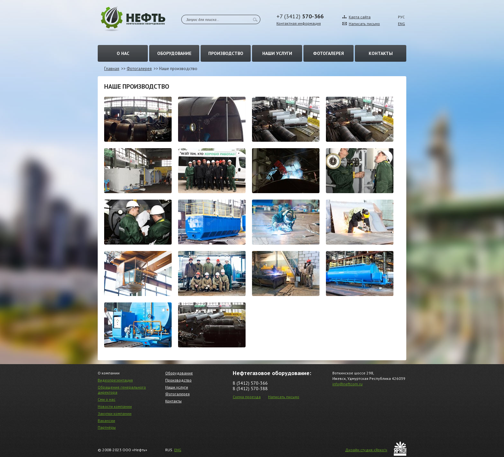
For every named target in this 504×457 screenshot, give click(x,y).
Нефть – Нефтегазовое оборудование (133, 18)
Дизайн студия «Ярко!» (366, 449)
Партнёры (107, 427)
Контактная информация (298, 23)
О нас (123, 53)
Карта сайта (360, 16)
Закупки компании (114, 413)
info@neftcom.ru (347, 383)
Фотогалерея (328, 53)
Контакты (381, 53)
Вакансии (106, 420)
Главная (111, 68)
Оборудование (174, 53)
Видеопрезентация (115, 380)
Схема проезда (247, 396)
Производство (225, 53)
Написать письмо (364, 23)
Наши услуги (277, 53)
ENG (401, 23)
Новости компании (115, 406)
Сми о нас (106, 399)
